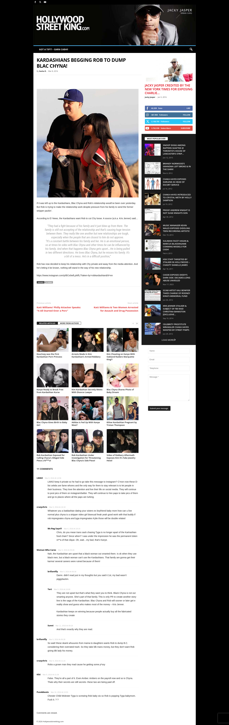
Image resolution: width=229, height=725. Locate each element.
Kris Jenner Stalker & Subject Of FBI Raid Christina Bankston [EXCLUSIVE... (175, 310)
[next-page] (137, 323)
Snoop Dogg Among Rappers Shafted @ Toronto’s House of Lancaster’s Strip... (174, 149)
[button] (190, 49)
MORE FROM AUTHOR (69, 323)
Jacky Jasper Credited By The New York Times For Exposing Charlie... (169, 89)
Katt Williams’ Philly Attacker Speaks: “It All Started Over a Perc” (59, 309)
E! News (49, 282)
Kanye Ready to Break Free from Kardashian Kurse (50, 391)
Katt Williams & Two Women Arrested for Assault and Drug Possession (116, 309)
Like (188, 108)
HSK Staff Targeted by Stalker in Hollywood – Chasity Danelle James (176, 262)
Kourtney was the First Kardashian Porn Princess (49, 355)
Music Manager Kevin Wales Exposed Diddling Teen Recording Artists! (176, 228)
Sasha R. (42, 71)
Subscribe (185, 128)
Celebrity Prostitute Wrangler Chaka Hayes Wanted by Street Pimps (176, 327)
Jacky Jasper (150, 97)
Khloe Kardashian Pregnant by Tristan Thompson (122, 423)
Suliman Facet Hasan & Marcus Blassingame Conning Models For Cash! (176, 245)
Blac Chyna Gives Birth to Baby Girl (52, 423)
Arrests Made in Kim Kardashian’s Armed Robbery (86, 355)
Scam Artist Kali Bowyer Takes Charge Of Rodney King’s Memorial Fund (176, 293)
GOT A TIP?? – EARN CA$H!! (53, 49)
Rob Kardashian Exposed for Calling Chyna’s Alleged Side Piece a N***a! (51, 458)
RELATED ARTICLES (47, 323)
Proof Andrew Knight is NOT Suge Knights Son (176, 211)
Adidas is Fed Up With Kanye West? (86, 423)
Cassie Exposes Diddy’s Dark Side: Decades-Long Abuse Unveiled (176, 277)
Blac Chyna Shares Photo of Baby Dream (120, 391)
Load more (168, 340)
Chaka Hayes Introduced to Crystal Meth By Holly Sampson (177, 197)
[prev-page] (133, 323)
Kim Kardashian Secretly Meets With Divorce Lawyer (87, 391)
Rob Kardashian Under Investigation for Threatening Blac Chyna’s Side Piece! (86, 458)
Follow (186, 115)
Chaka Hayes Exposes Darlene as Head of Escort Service (174, 182)
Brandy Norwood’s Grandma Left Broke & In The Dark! (177, 166)
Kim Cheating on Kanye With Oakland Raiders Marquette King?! (121, 357)
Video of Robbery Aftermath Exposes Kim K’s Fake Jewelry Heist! (121, 458)
